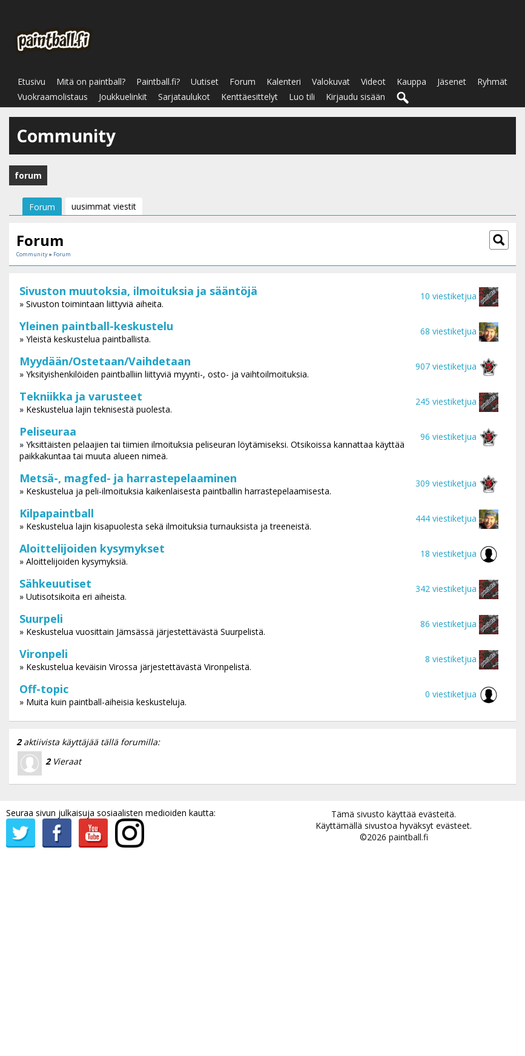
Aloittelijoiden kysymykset (92, 548)
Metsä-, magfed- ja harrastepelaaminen (128, 478)
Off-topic (43, 689)
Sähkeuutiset (55, 583)
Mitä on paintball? (90, 81)
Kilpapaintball (56, 513)
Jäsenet (451, 81)
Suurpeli (41, 618)
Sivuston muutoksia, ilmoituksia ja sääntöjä (138, 291)
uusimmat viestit (103, 206)
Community (32, 254)
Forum (242, 81)
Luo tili (302, 96)
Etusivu (31, 81)
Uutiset (205, 81)
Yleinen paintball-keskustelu (96, 326)
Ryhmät (492, 81)
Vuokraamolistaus (53, 96)
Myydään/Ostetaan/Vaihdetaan (105, 361)
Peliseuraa (47, 431)
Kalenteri (283, 81)
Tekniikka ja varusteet (80, 396)
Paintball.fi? (158, 81)
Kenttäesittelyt (249, 96)
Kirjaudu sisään (355, 96)
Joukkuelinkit (123, 96)
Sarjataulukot (184, 96)
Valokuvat (331, 81)
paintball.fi (408, 837)
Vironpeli (43, 653)
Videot (373, 81)
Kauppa (411, 81)
